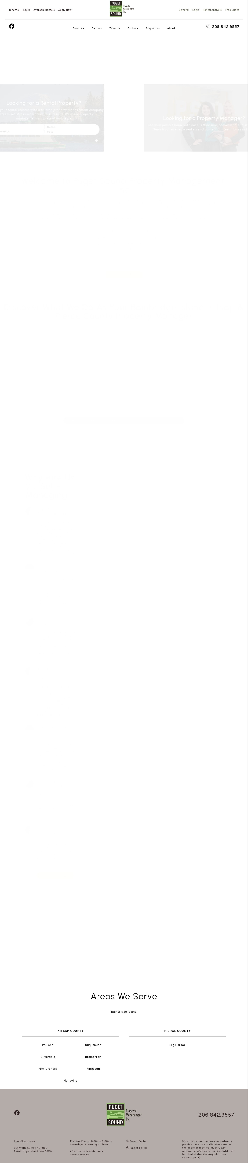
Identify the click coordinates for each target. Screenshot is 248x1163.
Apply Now (64, 10)
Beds (11, 127)
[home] (122, 8)
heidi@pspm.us (24, 1141)
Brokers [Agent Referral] (133, 28)
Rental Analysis (212, 10)
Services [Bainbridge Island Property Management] (78, 28)
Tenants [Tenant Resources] (115, 28)
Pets (66, 131)
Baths (67, 127)
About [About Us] (171, 28)
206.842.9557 (225, 26)
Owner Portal (136, 1141)
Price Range (16, 131)
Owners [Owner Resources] (97, 28)
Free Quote (232, 10)
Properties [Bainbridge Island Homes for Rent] (153, 28)
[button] (12, 27)
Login (26, 10)
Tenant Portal (136, 1147)
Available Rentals (44, 10)
